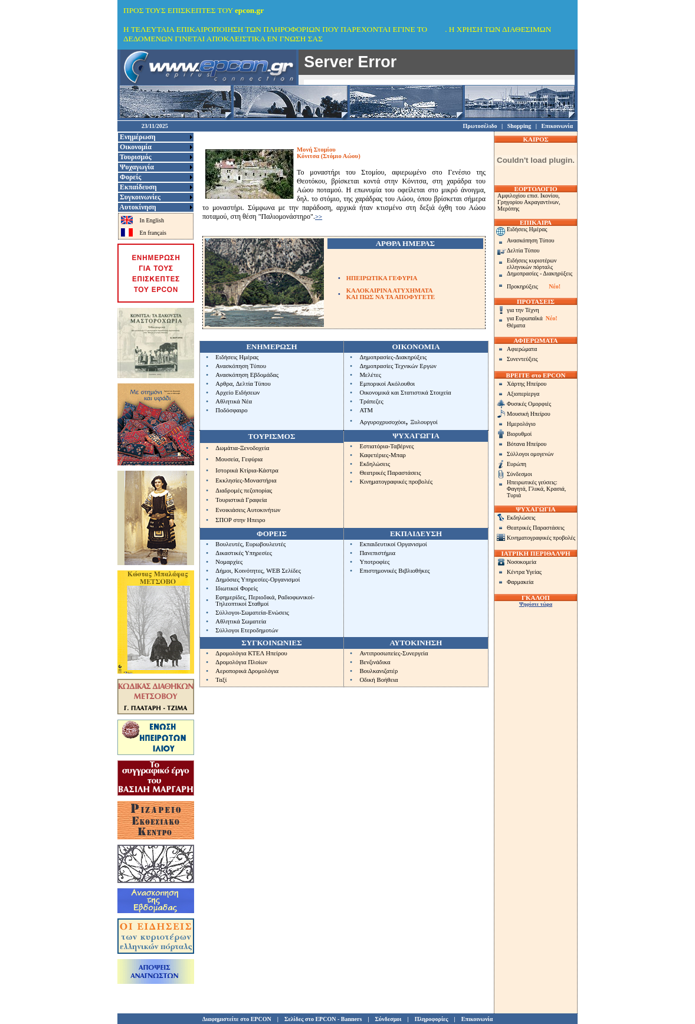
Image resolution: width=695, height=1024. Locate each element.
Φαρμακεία (520, 582)
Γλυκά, (537, 488)
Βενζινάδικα (374, 662)
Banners (351, 1019)
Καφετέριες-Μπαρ (382, 455)
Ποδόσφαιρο (231, 410)
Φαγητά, (517, 488)
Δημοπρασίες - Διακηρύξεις (539, 273)
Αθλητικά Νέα (233, 401)
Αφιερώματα (522, 349)
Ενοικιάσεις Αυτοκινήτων (247, 510)
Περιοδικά (261, 597)
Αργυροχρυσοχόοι (382, 422)
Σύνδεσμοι (519, 474)
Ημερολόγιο (521, 424)
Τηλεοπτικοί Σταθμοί (241, 603)
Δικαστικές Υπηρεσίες (243, 553)
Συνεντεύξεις (522, 359)
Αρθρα (223, 383)
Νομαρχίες (228, 562)
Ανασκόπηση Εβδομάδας (246, 375)
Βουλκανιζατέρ (378, 671)
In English (152, 220)
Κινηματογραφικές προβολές (395, 481)
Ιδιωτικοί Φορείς (236, 588)
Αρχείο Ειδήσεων (237, 392)
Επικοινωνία (557, 126)
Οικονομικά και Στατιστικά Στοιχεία (405, 392)
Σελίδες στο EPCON (310, 1019)
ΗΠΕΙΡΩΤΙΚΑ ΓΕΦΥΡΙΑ (382, 278)
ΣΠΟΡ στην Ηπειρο (240, 520)
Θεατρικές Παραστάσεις (390, 473)
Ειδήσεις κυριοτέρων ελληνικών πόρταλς (531, 263)
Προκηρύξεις (522, 286)
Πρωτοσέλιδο (480, 126)
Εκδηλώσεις (374, 464)
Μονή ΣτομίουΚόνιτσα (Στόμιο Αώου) (328, 152)
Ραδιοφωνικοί (295, 597)
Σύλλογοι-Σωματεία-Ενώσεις (252, 612)
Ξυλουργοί (423, 422)
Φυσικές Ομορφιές (529, 404)
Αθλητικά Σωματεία (240, 621)
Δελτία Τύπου (253, 383)
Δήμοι (223, 570)
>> (318, 217)
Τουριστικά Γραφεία (241, 500)
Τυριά (514, 495)
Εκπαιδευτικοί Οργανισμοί (393, 544)
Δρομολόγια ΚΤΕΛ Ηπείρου (251, 653)
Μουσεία (226, 459)
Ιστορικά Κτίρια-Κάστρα (246, 470)
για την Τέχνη (523, 310)
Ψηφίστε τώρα (535, 604)
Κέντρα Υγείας (524, 572)
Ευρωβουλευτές (265, 544)
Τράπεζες (371, 401)
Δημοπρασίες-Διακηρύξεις (393, 357)
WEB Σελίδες (283, 570)
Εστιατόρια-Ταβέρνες (386, 446)
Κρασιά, (556, 488)
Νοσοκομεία (521, 562)
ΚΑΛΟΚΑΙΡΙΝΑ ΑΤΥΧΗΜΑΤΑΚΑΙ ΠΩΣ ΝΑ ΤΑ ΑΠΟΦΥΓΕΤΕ (390, 293)
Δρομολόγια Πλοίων (241, 662)
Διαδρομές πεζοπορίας (243, 490)
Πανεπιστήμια (377, 553)
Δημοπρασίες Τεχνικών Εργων (397, 366)
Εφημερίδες (230, 597)
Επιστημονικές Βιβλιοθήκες (394, 570)
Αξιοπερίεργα (523, 393)
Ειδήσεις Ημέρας (236, 357)
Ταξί (221, 680)
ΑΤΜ (366, 410)
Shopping (519, 126)
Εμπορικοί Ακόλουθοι (387, 383)
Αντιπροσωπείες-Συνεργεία (393, 653)
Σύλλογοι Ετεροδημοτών (246, 630)
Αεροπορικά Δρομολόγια (246, 671)
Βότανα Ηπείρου (526, 444)
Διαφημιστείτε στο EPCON (236, 1019)
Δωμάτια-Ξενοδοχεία (242, 448)
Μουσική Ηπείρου (528, 414)
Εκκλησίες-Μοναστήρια (245, 480)
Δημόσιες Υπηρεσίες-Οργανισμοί (257, 579)
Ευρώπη (516, 464)
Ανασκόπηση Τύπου (240, 366)
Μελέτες (370, 375)
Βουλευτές (228, 544)
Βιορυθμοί (519, 434)
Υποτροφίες (374, 562)
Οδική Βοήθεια (378, 680)
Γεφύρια (252, 459)
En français (153, 232)
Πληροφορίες (431, 1019)
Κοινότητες (248, 570)
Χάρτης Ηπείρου (526, 383)
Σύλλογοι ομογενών (530, 454)
